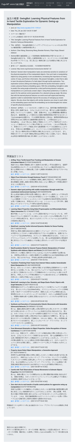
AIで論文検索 (69, 4)
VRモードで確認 (60, 4)
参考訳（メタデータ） (22, 174)
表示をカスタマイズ (39, 4)
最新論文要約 (29, 4)
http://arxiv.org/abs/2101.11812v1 (29, 28)
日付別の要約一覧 (50, 4)
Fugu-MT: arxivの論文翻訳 (13, 4)
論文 (12, 174)
